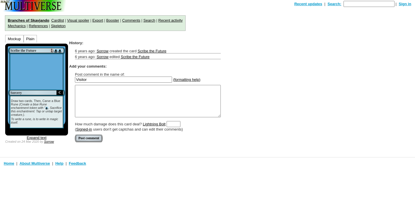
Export (97, 20)
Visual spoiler (78, 20)
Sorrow (49, 141)
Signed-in (84, 129)
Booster (112, 20)
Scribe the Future (152, 51)
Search (149, 20)
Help (59, 163)
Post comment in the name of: (100, 74)
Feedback (77, 163)
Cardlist (57, 20)
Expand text (37, 137)
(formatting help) (187, 79)
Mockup (14, 39)
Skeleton (58, 26)
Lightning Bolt (154, 124)
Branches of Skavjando (28, 20)
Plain (30, 39)
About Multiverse (35, 163)
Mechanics (17, 26)
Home (9, 163)
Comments (131, 20)
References (38, 26)
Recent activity (170, 20)
